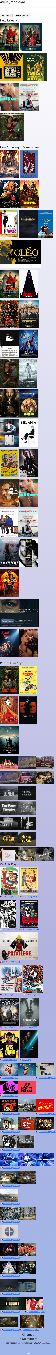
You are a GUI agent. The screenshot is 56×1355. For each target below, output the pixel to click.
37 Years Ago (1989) (11, 1239)
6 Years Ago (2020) (30, 1027)
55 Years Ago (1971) (47, 1131)
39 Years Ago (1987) (33, 994)
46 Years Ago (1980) (11, 1203)
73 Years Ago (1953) (47, 1077)
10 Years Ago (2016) (31, 1329)
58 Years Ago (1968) (11, 1113)
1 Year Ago (26, 1059)
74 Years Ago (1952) (30, 896)
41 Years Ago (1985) (11, 1221)
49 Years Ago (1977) (11, 1185)
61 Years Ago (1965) (31, 929)
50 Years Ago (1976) (11, 1167)
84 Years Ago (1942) (10, 1077)
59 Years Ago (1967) (11, 962)
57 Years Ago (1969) (10, 994)
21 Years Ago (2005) (11, 1329)
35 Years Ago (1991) (11, 1257)
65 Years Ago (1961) (11, 929)
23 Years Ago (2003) (37, 1311)
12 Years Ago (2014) (10, 1027)
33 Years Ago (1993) (11, 1275)
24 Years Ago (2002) (11, 1311)
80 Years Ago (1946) (10, 896)
